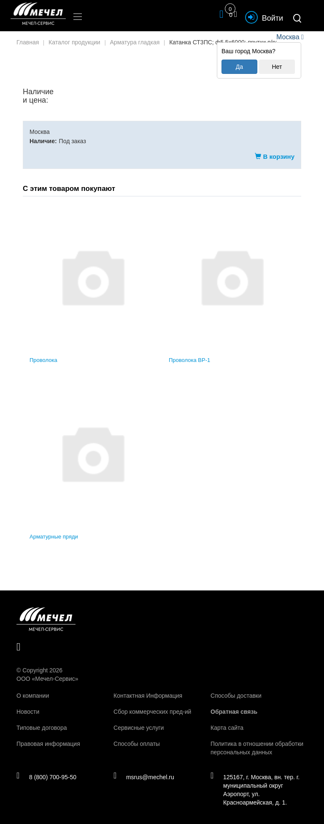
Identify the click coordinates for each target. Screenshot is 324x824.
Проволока (43, 360)
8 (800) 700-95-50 (47, 777)
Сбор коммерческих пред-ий (152, 711)
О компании (32, 695)
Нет (277, 66)
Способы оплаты (136, 743)
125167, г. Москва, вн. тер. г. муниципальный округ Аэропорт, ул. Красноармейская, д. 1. (256, 789)
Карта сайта (227, 727)
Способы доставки (236, 695)
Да (239, 66)
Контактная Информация (147, 695)
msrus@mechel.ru (144, 777)
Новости (27, 711)
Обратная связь (234, 711)
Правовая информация (48, 743)
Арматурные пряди (54, 536)
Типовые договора (41, 727)
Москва (287, 37)
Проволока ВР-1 (189, 360)
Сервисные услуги (138, 727)
